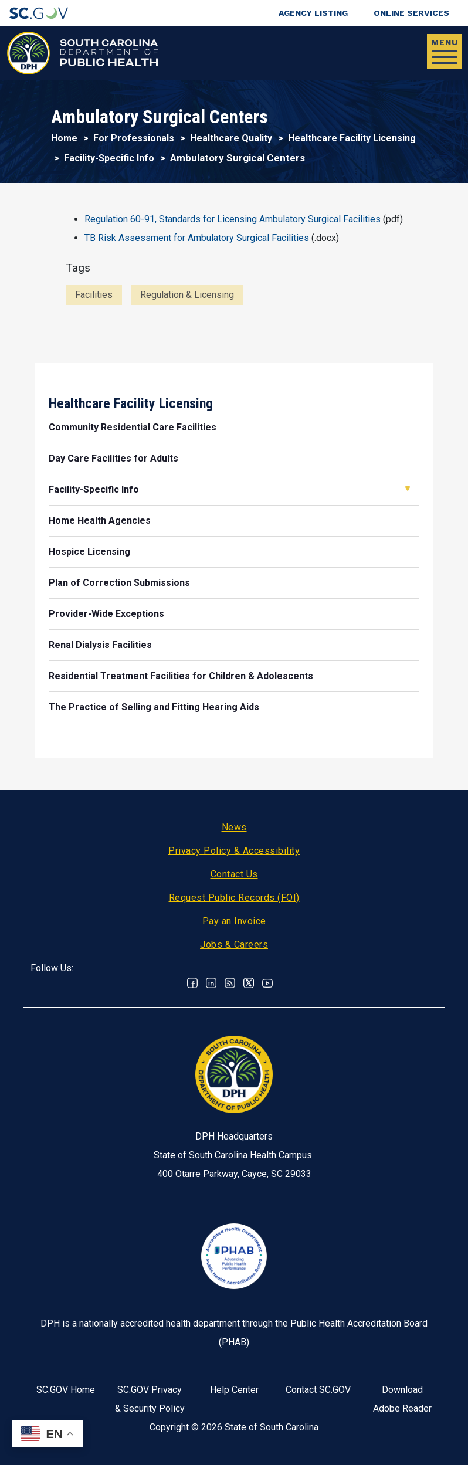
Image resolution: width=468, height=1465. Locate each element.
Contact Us (234, 874)
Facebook (192, 983)
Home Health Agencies (100, 520)
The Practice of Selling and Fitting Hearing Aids (154, 707)
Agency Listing (313, 13)
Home (64, 138)
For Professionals (133, 138)
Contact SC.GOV (318, 1389)
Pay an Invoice (234, 921)
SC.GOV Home (65, 1389)
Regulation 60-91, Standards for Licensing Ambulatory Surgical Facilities (232, 219)
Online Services (411, 13)
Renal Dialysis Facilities (100, 644)
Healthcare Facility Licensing (352, 138)
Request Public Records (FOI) (234, 897)
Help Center (234, 1389)
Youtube (267, 983)
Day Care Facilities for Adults (113, 458)
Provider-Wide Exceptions (106, 613)
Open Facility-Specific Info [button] (407, 488)
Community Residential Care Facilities (132, 427)
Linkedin (211, 983)
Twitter (248, 983)
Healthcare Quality (231, 138)
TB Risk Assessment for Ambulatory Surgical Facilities (197, 237)
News (234, 827)
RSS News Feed (230, 983)
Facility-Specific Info (109, 158)
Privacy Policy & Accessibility (234, 850)
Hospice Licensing (89, 551)
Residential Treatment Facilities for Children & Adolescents (181, 675)
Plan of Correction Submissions (119, 582)
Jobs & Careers (234, 944)
